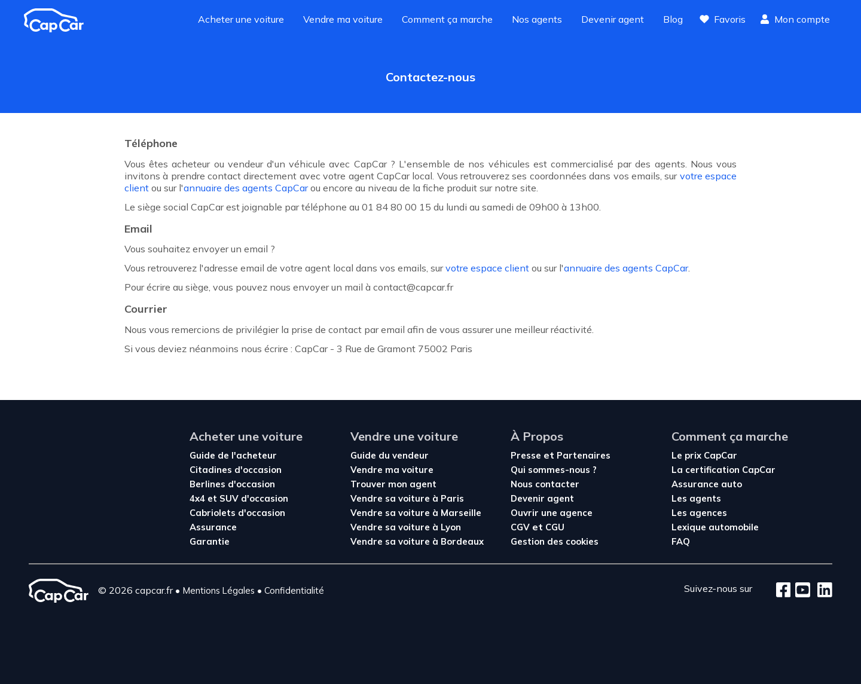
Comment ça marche (447, 19)
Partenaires (583, 455)
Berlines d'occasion (232, 484)
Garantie (210, 541)
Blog (673, 19)
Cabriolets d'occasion (237, 512)
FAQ (680, 541)
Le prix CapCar (704, 455)
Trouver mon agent (393, 484)
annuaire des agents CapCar (246, 188)
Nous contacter (545, 484)
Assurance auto (706, 484)
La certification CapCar (723, 469)
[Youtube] (800, 590)
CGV (521, 527)
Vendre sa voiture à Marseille (415, 512)
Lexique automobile (715, 527)
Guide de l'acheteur (233, 455)
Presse (527, 455)
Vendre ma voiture (343, 19)
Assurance (213, 527)
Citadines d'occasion (236, 469)
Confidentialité (294, 590)
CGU (554, 527)
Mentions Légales (218, 590)
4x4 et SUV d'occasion (239, 498)
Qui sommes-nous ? (554, 469)
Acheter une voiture (241, 19)
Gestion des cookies (555, 541)
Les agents (696, 498)
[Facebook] (783, 590)
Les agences (699, 512)
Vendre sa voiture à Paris (407, 498)
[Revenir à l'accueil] (58, 20)
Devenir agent (612, 19)
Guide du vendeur (389, 455)
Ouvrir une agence (552, 512)
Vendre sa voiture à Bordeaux (417, 541)
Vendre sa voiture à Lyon (405, 527)
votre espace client (487, 268)
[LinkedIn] (821, 590)
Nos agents (537, 19)
